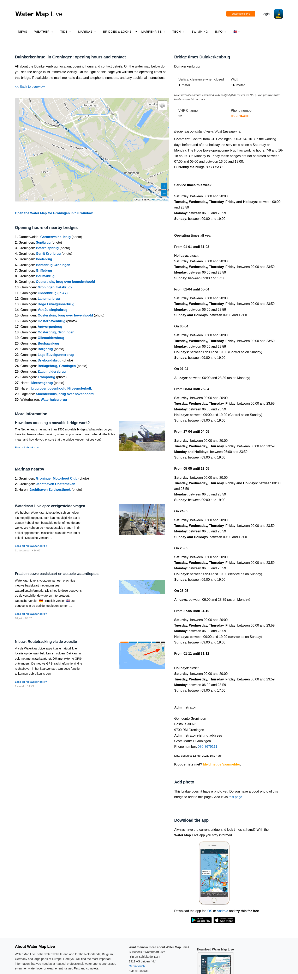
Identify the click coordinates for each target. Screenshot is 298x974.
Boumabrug (45, 276)
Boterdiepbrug (47, 248)
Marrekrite (153, 31)
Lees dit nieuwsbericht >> (31, 545)
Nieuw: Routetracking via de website (46, 642)
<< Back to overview (30, 86)
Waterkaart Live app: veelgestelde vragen (50, 506)
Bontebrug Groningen (53, 265)
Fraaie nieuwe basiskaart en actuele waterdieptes (57, 574)
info (220, 31)
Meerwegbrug (42, 383)
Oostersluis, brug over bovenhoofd (65, 315)
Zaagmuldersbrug (52, 371)
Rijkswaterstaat (159, 199)
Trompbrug (46, 377)
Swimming (200, 31)
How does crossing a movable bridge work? (52, 423)
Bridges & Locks (117, 31)
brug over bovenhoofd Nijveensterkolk (61, 388)
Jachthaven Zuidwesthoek (50, 489)
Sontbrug (43, 242)
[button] (162, 105)
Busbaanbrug (48, 343)
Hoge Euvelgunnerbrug (56, 304)
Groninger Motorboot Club (56, 478)
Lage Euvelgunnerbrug (56, 355)
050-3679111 (207, 746)
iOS (209, 911)
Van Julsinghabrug (52, 310)
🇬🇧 (236, 31)
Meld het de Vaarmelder (221, 764)
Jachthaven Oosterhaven (55, 484)
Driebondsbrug (49, 360)
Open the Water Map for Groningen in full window (54, 213)
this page (235, 797)
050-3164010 (240, 116)
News (22, 31)
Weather (43, 31)
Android (222, 911)
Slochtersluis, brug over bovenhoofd (65, 394)
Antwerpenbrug (50, 326)
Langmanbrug (49, 298)
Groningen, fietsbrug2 (55, 287)
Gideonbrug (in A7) (52, 293)
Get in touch (137, 966)
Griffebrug (44, 270)
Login (266, 14)
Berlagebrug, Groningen (57, 366)
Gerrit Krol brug (48, 253)
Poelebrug (44, 259)
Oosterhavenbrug (51, 321)
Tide (65, 31)
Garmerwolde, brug (55, 237)
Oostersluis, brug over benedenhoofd (65, 281)
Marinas (87, 31)
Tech (178, 31)
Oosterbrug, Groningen (56, 332)
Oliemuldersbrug (51, 338)
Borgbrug (45, 349)
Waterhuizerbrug (54, 399)
